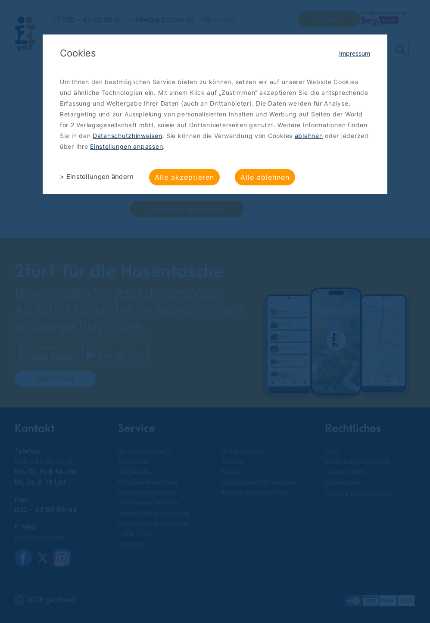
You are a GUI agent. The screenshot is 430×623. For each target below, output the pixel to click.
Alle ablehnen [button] (265, 177)
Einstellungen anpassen (126, 146)
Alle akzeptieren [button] (184, 177)
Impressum (354, 53)
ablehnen (309, 135)
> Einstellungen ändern (97, 176)
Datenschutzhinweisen (127, 135)
